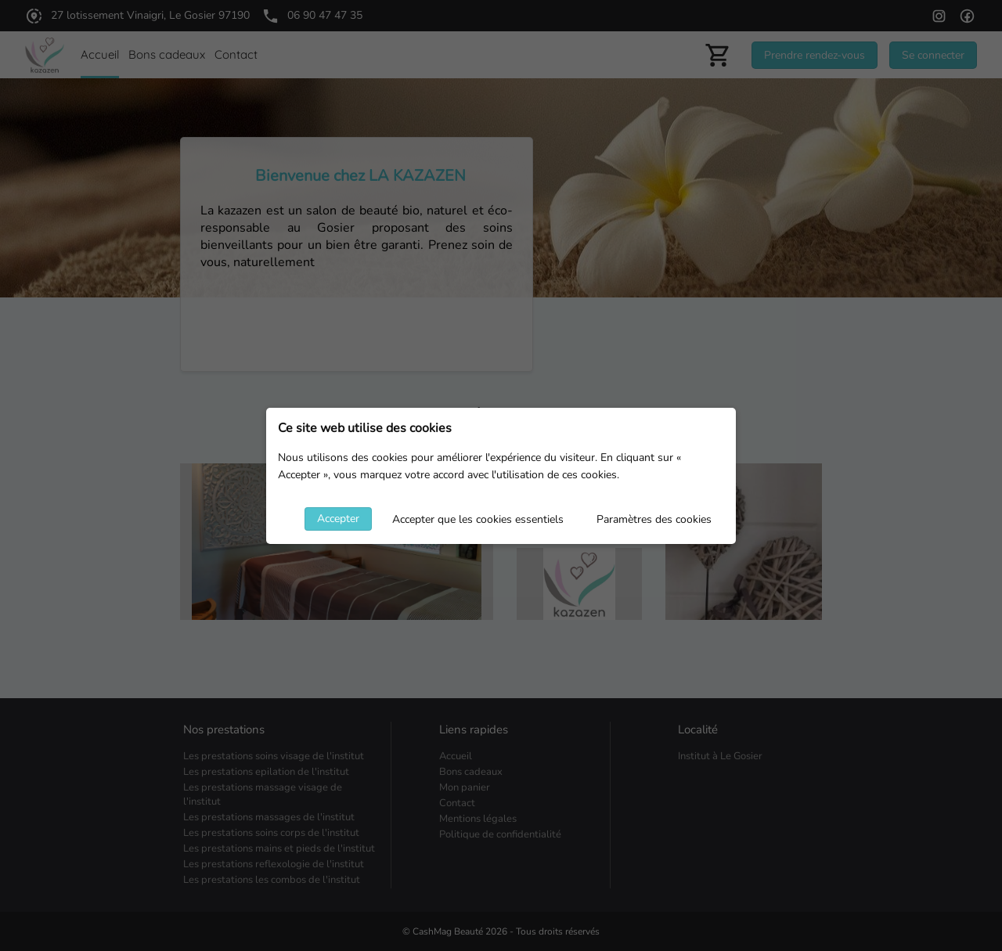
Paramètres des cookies (654, 519)
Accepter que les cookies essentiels (478, 519)
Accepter (338, 518)
